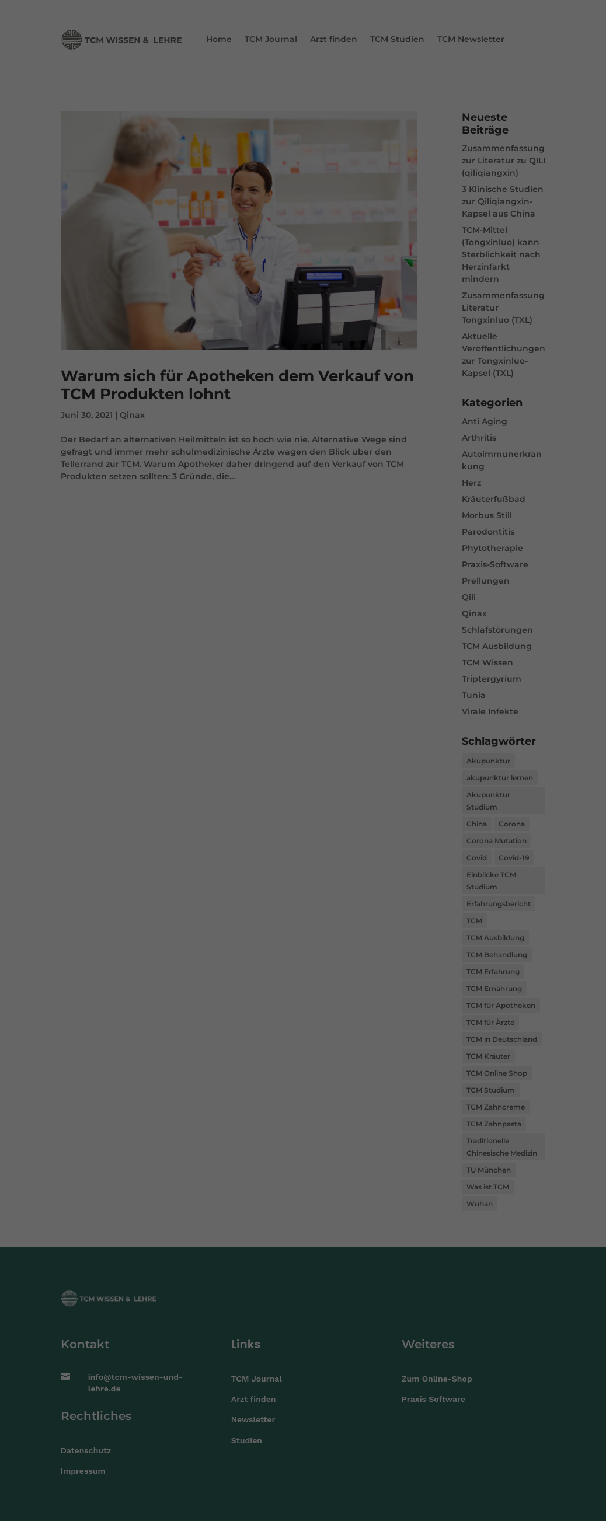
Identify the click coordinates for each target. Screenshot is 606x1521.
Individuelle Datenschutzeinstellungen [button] (303, 822)
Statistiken (289, 744)
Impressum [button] (360, 834)
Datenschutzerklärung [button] (308, 834)
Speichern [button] (303, 801)
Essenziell (228, 744)
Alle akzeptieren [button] (303, 773)
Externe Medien (360, 744)
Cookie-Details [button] (251, 834)
